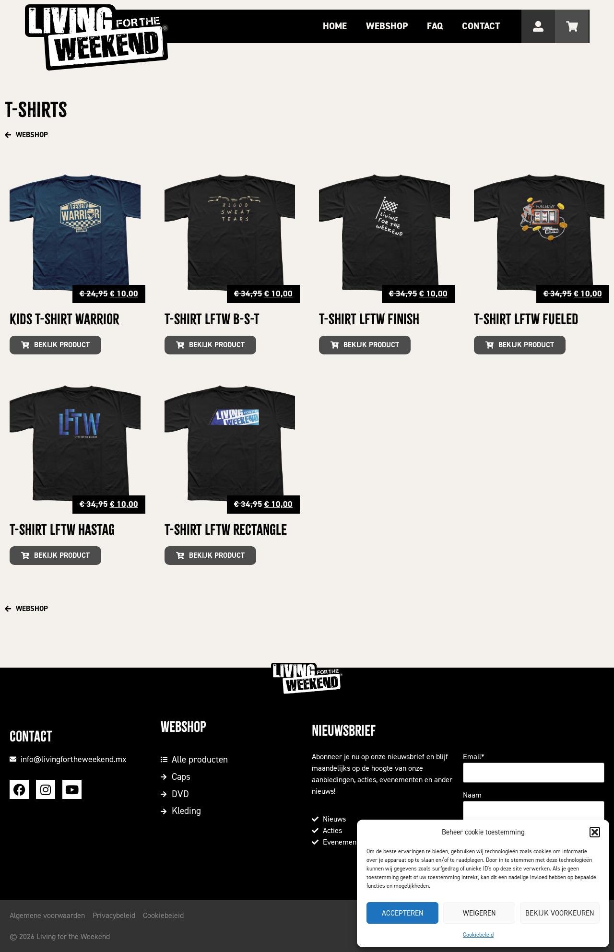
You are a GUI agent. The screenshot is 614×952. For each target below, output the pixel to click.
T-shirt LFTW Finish (369, 319)
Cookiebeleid (478, 935)
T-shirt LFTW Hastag (62, 530)
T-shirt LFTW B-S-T (212, 319)
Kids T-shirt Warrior (64, 319)
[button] (595, 832)
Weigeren (479, 913)
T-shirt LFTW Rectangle (226, 530)
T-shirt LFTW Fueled (526, 319)
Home (336, 26)
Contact (482, 26)
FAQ (436, 26)
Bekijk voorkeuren (559, 913)
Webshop (388, 26)
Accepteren (403, 913)
